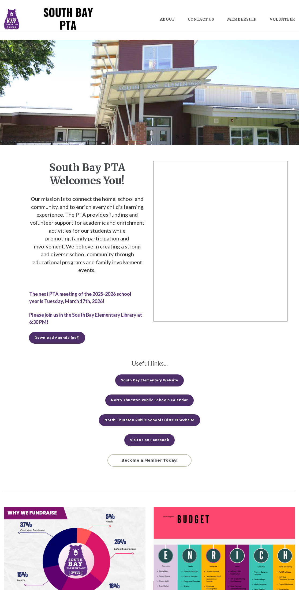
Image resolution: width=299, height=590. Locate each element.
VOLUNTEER (282, 19)
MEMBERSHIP (242, 19)
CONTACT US (201, 19)
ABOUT (167, 19)
